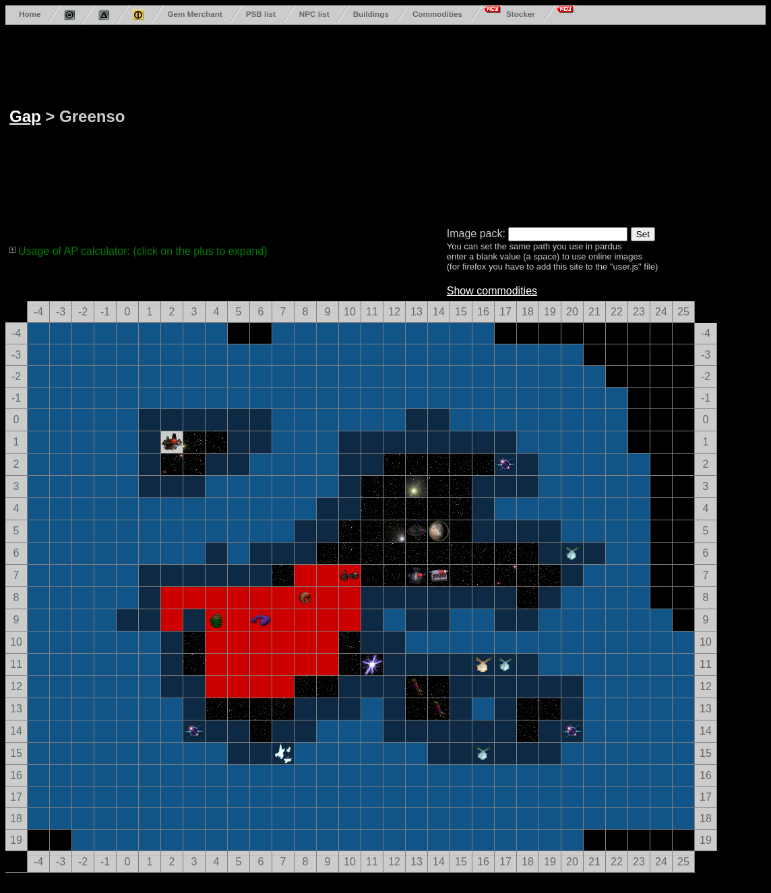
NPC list (314, 13)
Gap (25, 116)
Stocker (520, 13)
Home (29, 13)
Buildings (371, 13)
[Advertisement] (418, 123)
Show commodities (492, 291)
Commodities (437, 13)
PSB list (261, 13)
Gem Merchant (194, 13)
